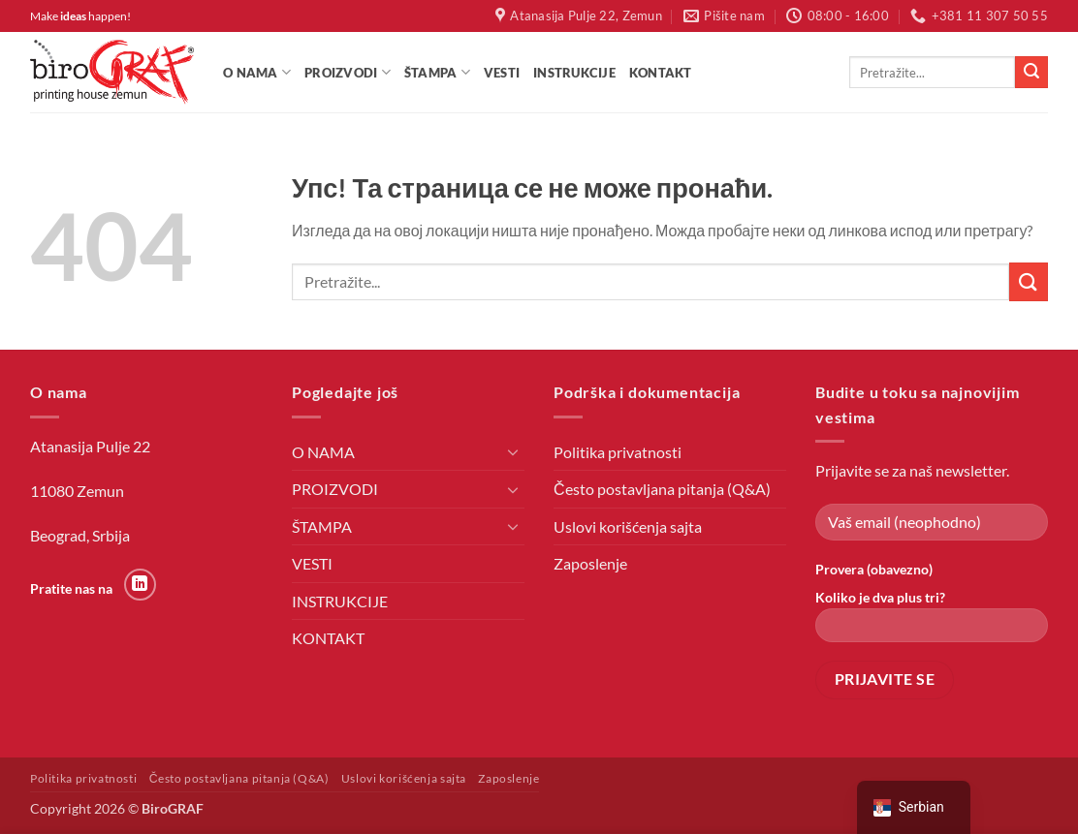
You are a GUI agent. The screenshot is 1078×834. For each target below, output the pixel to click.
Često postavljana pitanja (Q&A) (662, 488)
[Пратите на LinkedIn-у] (140, 585)
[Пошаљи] (1031, 72)
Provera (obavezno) (874, 569)
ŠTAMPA (437, 72)
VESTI (502, 72)
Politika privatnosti (618, 452)
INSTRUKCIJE (574, 72)
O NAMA (257, 72)
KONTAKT (660, 72)
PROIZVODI (347, 72)
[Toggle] (512, 451)
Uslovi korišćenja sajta (628, 526)
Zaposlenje (590, 563)
